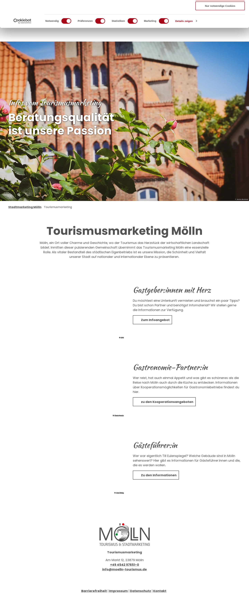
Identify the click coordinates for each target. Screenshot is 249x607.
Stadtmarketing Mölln (25, 216)
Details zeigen (184, 43)
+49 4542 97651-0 (124, 574)
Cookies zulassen (220, 8)
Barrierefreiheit (94, 600)
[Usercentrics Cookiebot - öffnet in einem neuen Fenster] (22, 44)
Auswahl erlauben (220, 18)
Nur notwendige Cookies (220, 28)
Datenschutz (140, 600)
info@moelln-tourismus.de (124, 578)
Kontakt (159, 600)
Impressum (118, 600)
